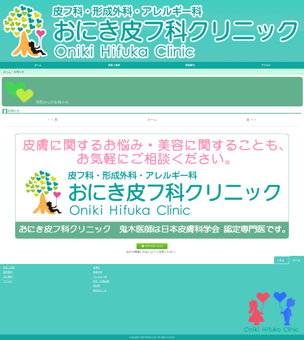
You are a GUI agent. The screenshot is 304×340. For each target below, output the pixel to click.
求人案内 (7, 277)
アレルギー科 (100, 277)
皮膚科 (96, 267)
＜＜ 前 (53, 119)
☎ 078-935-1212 (152, 246)
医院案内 (190, 65)
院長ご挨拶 (114, 65)
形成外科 (97, 272)
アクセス (266, 65)
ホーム (38, 65)
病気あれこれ (100, 290)
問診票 (96, 286)
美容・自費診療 (101, 281)
